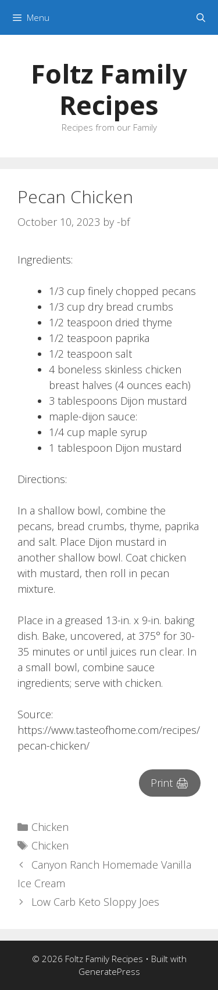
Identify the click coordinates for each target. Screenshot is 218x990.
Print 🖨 (170, 783)
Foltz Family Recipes (109, 89)
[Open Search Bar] (201, 17)
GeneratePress (109, 971)
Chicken (50, 827)
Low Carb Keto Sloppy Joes (95, 902)
